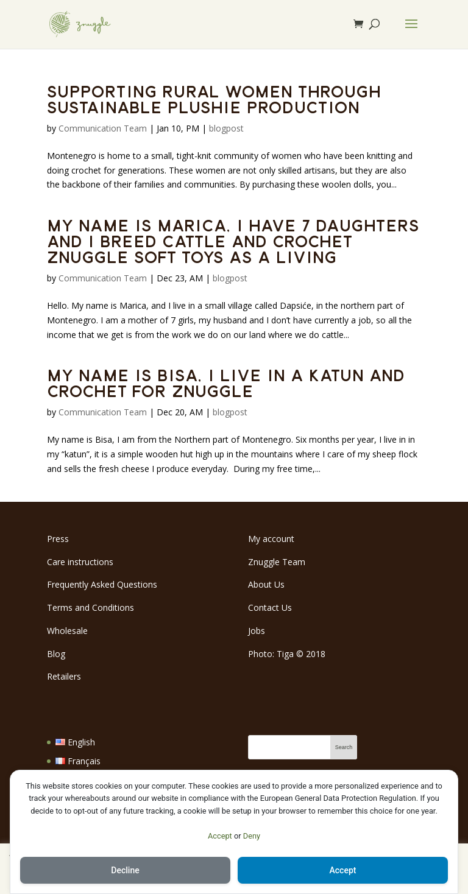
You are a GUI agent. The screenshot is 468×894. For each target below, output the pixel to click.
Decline (125, 870)
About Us (266, 584)
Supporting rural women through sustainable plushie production (214, 99)
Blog (56, 654)
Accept (220, 835)
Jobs (256, 630)
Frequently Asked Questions (102, 584)
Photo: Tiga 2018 (286, 654)
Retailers (64, 676)
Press (58, 538)
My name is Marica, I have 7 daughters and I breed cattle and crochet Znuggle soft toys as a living (233, 241)
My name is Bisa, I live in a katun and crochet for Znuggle (226, 382)
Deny (251, 835)
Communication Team (102, 128)
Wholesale (67, 630)
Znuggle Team (276, 562)
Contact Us (270, 607)
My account (271, 538)
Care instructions (80, 562)
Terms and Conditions (90, 607)
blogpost (226, 128)
